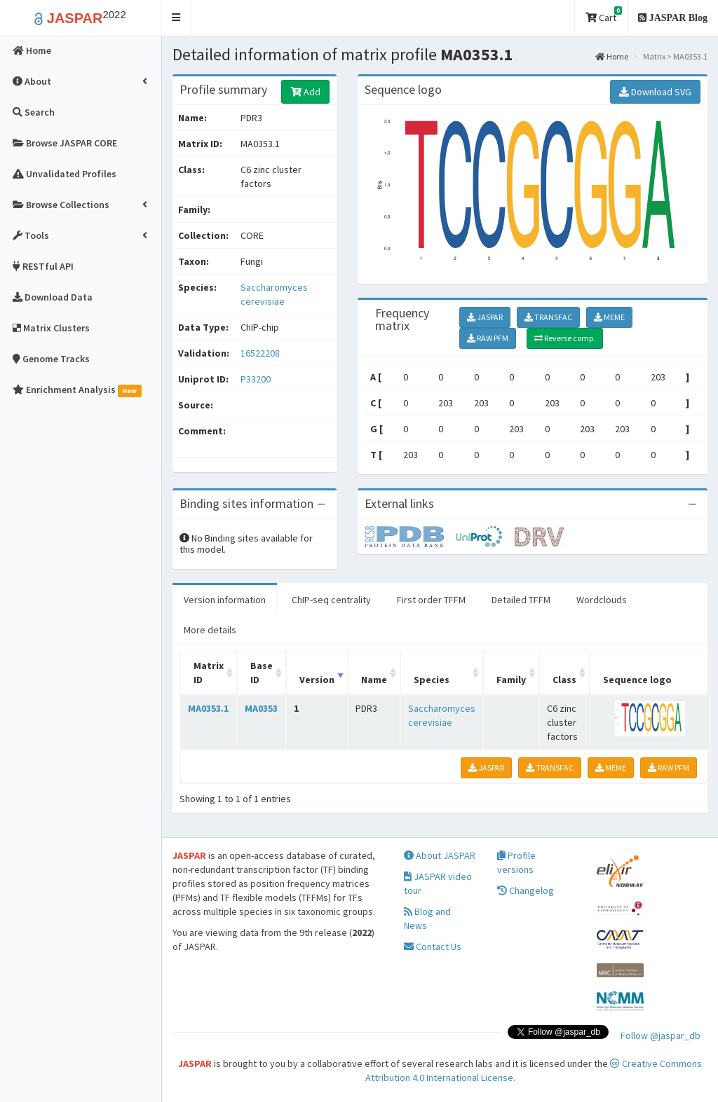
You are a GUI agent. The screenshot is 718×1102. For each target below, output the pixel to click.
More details (210, 630)
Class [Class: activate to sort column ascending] (564, 679)
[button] (176, 18)
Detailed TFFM (521, 599)
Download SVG (655, 91)
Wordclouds (601, 599)
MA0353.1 (208, 708)
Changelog (525, 890)
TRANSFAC (548, 317)
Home (611, 56)
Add (305, 91)
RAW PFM (487, 338)
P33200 (257, 379)
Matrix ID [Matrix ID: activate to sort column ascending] (209, 672)
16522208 (260, 353)
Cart (603, 15)
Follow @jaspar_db (660, 1035)
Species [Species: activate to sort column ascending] (431, 679)
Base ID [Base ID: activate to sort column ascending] (261, 672)
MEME (609, 317)
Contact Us (432, 946)
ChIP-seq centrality (331, 599)
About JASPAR (439, 855)
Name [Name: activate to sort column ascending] (374, 679)
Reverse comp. (564, 338)
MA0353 (261, 708)
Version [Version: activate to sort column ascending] (316, 679)
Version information (225, 599)
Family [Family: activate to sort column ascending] (511, 679)
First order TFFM (431, 599)
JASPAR (485, 317)
